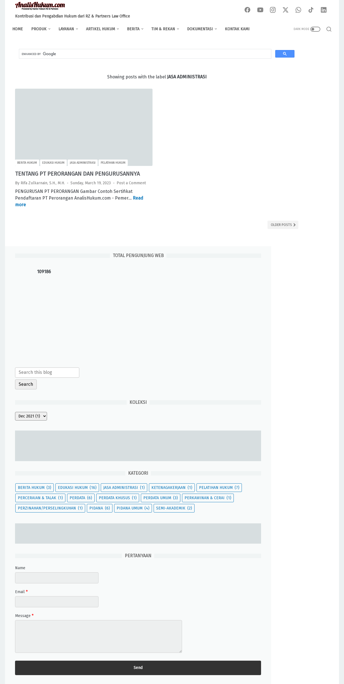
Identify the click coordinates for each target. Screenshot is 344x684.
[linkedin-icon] (325, 10)
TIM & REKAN (166, 29)
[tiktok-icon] (312, 10)
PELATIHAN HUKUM (268, 332)
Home (20, 29)
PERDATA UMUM (265, 363)
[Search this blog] (277, 167)
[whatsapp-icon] (300, 10)
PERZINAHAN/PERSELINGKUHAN (280, 384)
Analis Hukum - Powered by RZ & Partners (180, 675)
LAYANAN (69, 29)
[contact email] (287, 498)
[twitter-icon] (287, 10)
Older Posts (209, 221)
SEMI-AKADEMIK (266, 404)
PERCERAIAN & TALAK (270, 343)
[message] (287, 533)
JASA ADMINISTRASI (269, 312)
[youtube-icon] (262, 10)
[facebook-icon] (250, 10)
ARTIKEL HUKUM (103, 29)
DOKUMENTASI (203, 29)
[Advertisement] (287, 114)
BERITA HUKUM (265, 291)
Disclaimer (132, 664)
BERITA (136, 29)
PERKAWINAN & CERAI (271, 374)
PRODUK (41, 29)
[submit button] (287, 565)
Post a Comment (29, 179)
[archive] (261, 210)
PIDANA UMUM (292, 394)
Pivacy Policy (160, 664)
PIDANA (258, 394)
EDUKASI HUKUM (267, 302)
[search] (108, 56)
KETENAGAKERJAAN (268, 322)
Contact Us (228, 664)
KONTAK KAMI (240, 29)
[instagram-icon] (275, 10)
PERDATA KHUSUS (267, 353)
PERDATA (311, 343)
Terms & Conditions (195, 664)
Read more (84, 201)
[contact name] (287, 474)
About (111, 664)
